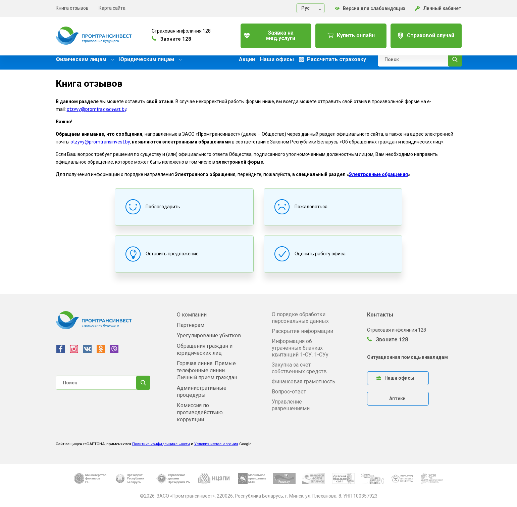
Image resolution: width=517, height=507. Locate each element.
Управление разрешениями (291, 405)
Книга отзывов (72, 8)
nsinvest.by (114, 109)
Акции (247, 59)
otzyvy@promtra (85, 109)
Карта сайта (112, 8)
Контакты (380, 314)
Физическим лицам (85, 59)
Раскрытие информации (302, 331)
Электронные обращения (378, 174)
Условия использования (216, 444)
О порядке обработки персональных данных (300, 317)
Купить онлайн (346, 33)
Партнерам (190, 325)
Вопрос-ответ (289, 391)
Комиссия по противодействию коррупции (200, 412)
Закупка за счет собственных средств (299, 368)
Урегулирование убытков (209, 335)
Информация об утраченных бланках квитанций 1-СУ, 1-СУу (300, 348)
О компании (192, 314)
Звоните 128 (387, 339)
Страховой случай (424, 33)
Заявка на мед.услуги (269, 33)
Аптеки (397, 398)
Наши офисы (277, 59)
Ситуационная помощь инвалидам (407, 357)
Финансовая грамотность (303, 381)
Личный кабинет (438, 8)
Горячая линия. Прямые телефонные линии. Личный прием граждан (207, 370)
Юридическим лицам (150, 59)
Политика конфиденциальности (161, 444)
